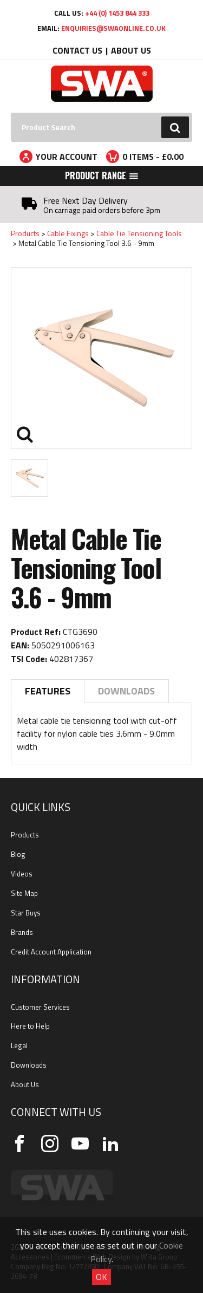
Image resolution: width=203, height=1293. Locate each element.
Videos (21, 873)
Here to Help (30, 1026)
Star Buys (26, 912)
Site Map (24, 893)
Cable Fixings (68, 233)
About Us (131, 50)
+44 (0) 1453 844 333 (117, 13)
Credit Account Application (51, 951)
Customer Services (40, 1007)
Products (25, 233)
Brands (22, 932)
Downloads (126, 691)
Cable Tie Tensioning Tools (139, 233)
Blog (18, 854)
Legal (19, 1045)
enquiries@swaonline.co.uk (113, 28)
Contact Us (77, 50)
